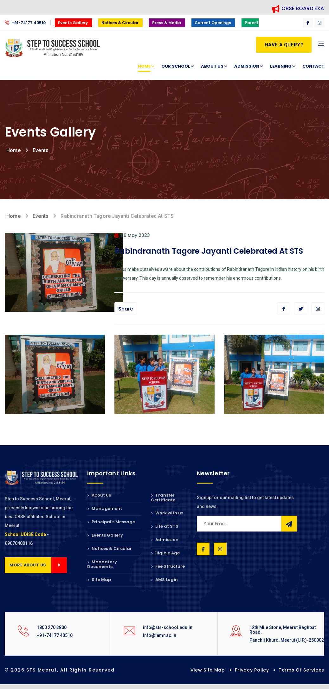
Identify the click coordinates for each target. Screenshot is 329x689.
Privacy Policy (252, 670)
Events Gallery (73, 22)
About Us (212, 66)
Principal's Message (111, 522)
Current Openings (213, 22)
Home (144, 66)
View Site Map (207, 670)
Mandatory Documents (102, 564)
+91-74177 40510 (26, 22)
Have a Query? (284, 45)
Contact (313, 66)
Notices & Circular (120, 22)
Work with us (167, 513)
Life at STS (164, 526)
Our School (175, 66)
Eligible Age (165, 553)
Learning (281, 66)
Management (104, 508)
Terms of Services (301, 670)
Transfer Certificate (163, 498)
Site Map (99, 580)
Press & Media (167, 22)
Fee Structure (168, 566)
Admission (246, 66)
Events (40, 150)
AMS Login (164, 580)
